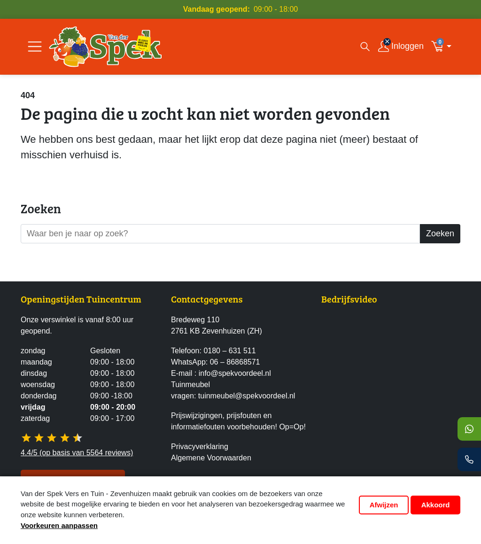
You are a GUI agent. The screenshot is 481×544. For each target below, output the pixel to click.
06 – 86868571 (235, 362)
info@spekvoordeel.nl (235, 373)
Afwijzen (384, 505)
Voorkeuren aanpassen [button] (59, 525)
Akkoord (435, 505)
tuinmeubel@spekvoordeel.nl (246, 396)
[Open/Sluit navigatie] (34, 46)
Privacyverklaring (199, 447)
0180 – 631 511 (229, 351)
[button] (443, 46)
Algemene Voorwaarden (211, 458)
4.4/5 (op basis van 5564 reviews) (77, 453)
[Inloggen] (400, 47)
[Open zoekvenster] (365, 46)
